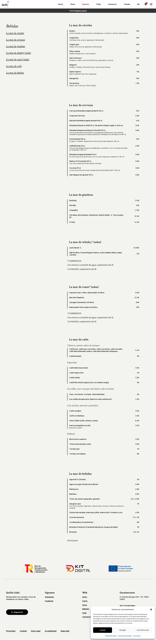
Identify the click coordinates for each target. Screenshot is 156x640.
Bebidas (85, 4)
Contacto (112, 4)
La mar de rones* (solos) (17, 59)
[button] (151, 609)
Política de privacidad (125, 636)
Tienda (127, 4)
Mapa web (67, 631)
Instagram (49, 597)
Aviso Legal (136, 636)
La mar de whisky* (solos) (18, 53)
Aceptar (103, 630)
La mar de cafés (14, 66)
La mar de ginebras (15, 46)
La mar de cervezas (15, 39)
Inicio (84, 597)
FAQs (98, 4)
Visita (78, 11)
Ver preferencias (143, 630)
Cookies (23, 631)
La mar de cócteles (15, 33)
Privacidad (10, 631)
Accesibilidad (52, 631)
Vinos (72, 4)
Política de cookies (111, 636)
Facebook (49, 601)
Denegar (122, 630)
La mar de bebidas (15, 72)
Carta (60, 4)
